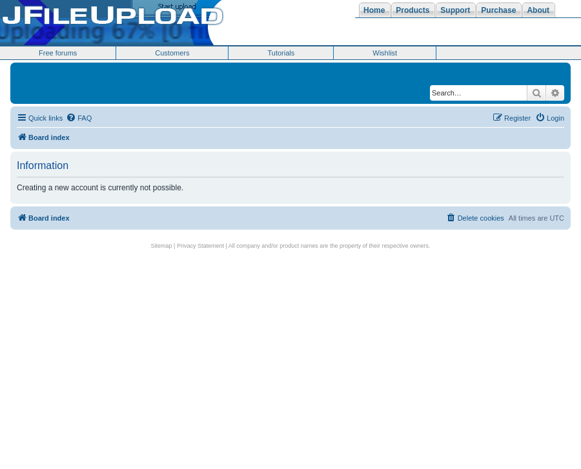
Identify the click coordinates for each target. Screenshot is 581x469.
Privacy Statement (200, 246)
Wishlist (384, 53)
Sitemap (161, 246)
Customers (172, 53)
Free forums (58, 53)
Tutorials (280, 53)
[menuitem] (79, 118)
